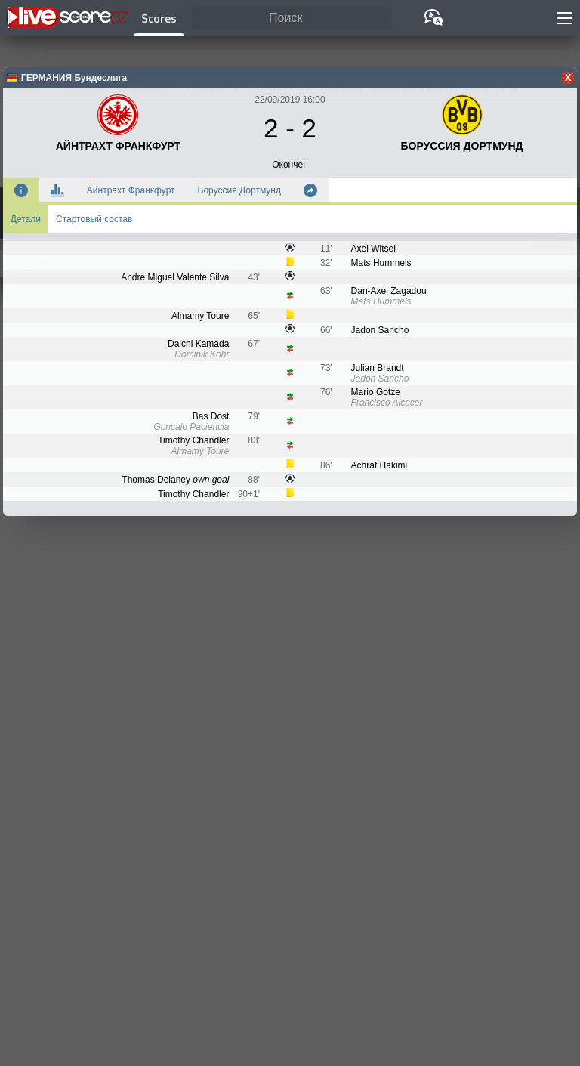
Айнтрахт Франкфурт (131, 190)
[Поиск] (291, 18)
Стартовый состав (94, 219)
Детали (26, 219)
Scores (159, 18)
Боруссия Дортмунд (239, 190)
